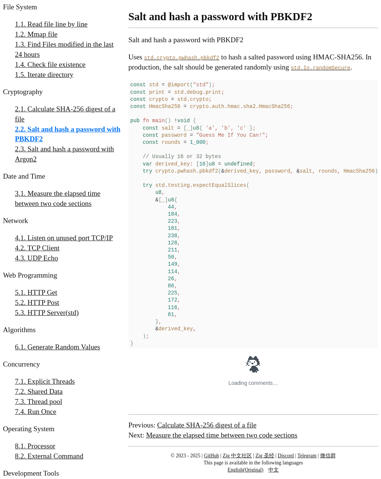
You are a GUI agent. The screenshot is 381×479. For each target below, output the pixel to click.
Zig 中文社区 (237, 455)
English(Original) (245, 470)
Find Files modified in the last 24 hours (64, 49)
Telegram (306, 455)
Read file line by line (58, 24)
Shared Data (45, 391)
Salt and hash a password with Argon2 (64, 154)
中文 (273, 470)
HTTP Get (42, 292)
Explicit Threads (51, 381)
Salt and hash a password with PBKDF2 (68, 134)
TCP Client (43, 248)
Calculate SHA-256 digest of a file (65, 114)
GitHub (211, 455)
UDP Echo (43, 258)
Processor (42, 446)
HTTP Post (43, 302)
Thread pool (44, 401)
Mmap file (42, 34)
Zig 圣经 (265, 455)
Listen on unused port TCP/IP (70, 238)
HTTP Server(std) (53, 312)
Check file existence (57, 64)
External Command (56, 456)
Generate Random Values (64, 347)
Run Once (42, 411)
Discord (286, 455)
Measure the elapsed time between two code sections (57, 198)
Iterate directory (51, 74)
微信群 (328, 455)
